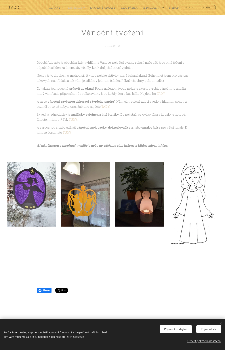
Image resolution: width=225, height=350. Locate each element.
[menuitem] (44, 7)
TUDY (73, 119)
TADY (161, 93)
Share (44, 290)
